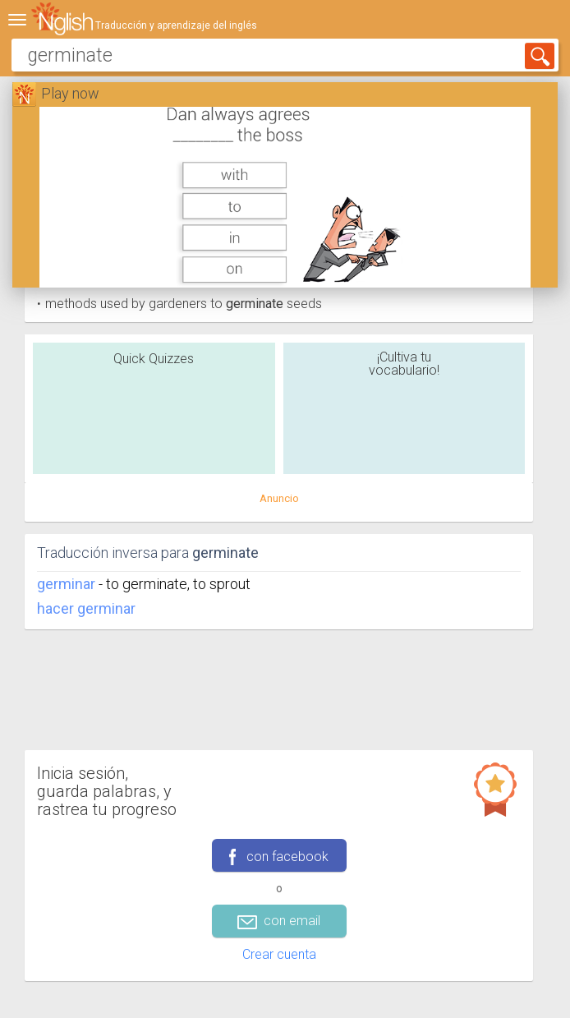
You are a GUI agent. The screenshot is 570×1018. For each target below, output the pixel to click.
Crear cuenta (279, 954)
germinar (66, 583)
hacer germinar (86, 608)
